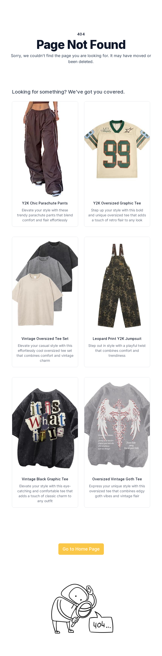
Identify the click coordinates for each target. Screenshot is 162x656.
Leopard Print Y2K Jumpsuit (117, 338)
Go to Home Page (81, 549)
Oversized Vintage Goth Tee (117, 479)
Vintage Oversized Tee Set (45, 338)
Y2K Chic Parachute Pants (45, 203)
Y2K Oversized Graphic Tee (117, 203)
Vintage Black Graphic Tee (45, 479)
